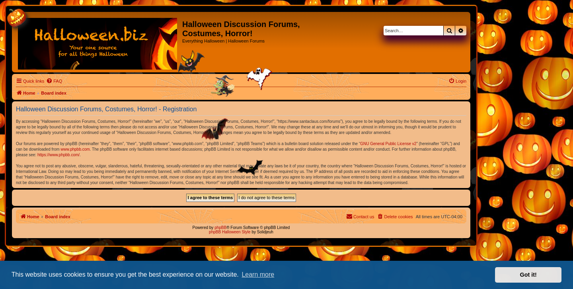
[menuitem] (54, 81)
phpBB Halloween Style (230, 232)
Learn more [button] (258, 274)
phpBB (220, 227)
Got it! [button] (528, 275)
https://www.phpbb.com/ (58, 155)
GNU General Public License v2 (388, 144)
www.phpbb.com (75, 149)
